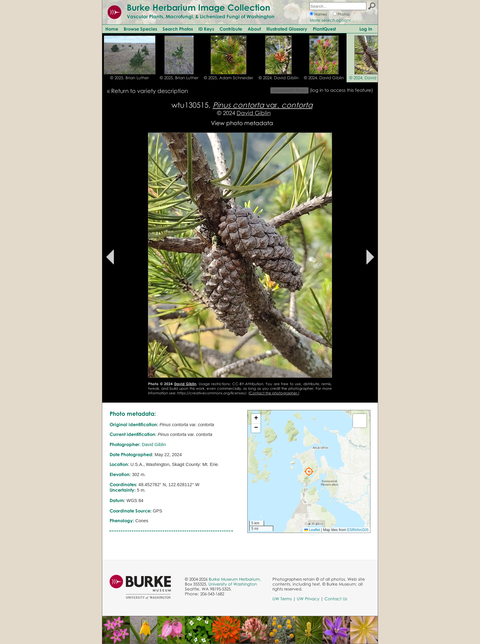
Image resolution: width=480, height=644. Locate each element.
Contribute (230, 29)
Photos (344, 14)
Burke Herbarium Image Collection (198, 7)
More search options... (332, 20)
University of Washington (232, 584)
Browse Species (140, 29)
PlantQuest (324, 29)
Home (111, 29)
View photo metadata (242, 122)
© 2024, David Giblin (278, 77)
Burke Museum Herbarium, (235, 579)
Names (320, 14)
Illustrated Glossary (286, 29)
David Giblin (254, 112)
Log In (365, 29)
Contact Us (335, 598)
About (254, 29)
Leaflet (312, 530)
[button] (309, 471)
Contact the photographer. (273, 393)
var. (263, 104)
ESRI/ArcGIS (358, 530)
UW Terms (282, 598)
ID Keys (206, 29)
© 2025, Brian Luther (129, 77)
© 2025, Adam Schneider (228, 77)
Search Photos (178, 29)
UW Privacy (308, 598)
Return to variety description (149, 90)
